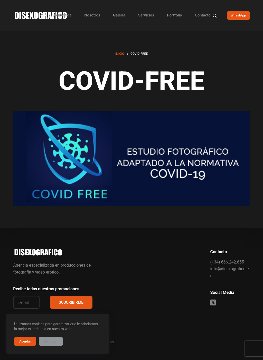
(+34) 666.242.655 (227, 262)
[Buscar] (215, 15)
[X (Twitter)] (213, 302)
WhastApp (238, 15)
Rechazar (51, 341)
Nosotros (92, 15)
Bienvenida (61, 15)
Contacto (203, 15)
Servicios (146, 15)
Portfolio (174, 15)
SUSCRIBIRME (71, 302)
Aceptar (25, 341)
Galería (119, 15)
